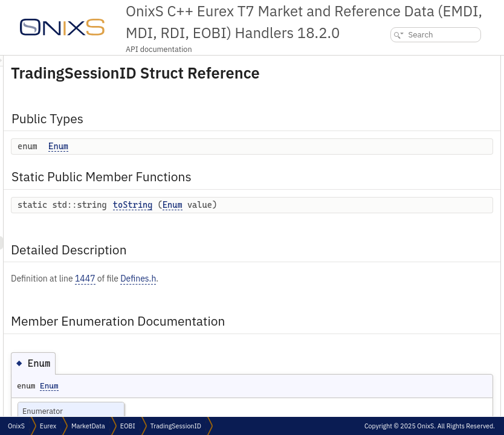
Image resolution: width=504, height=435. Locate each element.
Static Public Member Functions (423, 88)
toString (284, 222)
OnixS (16, 426)
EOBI (127, 426)
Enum (209, 163)
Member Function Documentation (423, 155)
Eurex (48, 426)
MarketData (88, 426)
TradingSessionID (175, 426)
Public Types (391, 61)
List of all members (400, 181)
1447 (236, 308)
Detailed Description (404, 115)
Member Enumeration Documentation (433, 128)
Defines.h (289, 308)
